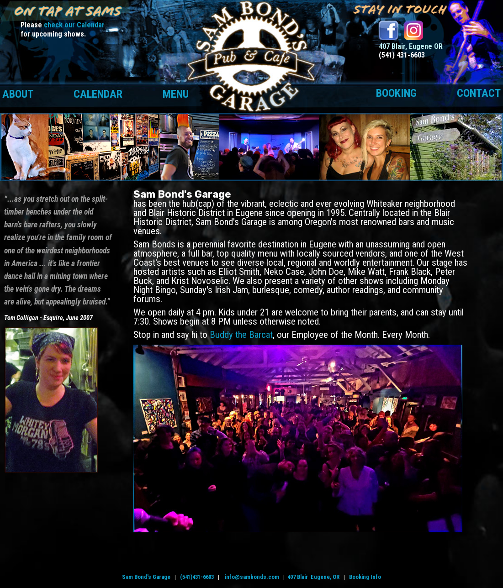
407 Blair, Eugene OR (411, 46)
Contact (479, 93)
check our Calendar (74, 25)
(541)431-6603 (197, 576)
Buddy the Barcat (241, 334)
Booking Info (365, 576)
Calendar (98, 94)
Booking (396, 93)
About (17, 94)
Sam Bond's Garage (146, 576)
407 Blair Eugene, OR (313, 576)
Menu (176, 94)
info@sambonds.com (252, 576)
